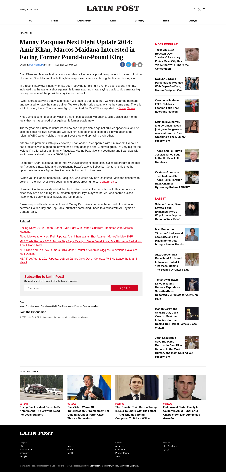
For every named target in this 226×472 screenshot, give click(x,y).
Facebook (172, 446)
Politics (54, 21)
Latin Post (113, 8)
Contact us (120, 449)
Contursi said (108, 181)
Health (166, 21)
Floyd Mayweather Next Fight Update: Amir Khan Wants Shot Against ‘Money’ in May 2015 (76, 236)
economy (24, 453)
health (70, 453)
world (70, 449)
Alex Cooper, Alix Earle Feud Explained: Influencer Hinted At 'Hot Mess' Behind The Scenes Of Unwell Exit (172, 262)
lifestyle (23, 456)
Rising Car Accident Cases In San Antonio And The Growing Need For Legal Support (41, 411)
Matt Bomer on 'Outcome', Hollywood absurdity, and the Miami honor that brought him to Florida (169, 237)
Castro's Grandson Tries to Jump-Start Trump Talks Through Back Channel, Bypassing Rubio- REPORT (172, 180)
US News (24, 404)
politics (70, 446)
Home (22, 33)
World (113, 21)
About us (119, 446)
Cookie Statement (130, 466)
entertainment (26, 449)
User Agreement (96, 466)
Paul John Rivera (36, 65)
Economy (139, 21)
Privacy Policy (122, 453)
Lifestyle (193, 21)
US (30, 21)
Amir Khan (62, 306)
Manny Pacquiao (27, 306)
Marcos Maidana (75, 306)
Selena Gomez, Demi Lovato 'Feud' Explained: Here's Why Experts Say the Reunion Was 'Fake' (168, 212)
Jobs (117, 456)
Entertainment (84, 21)
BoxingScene (127, 108)
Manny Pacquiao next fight (46, 306)
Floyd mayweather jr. (91, 306)
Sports (29, 33)
